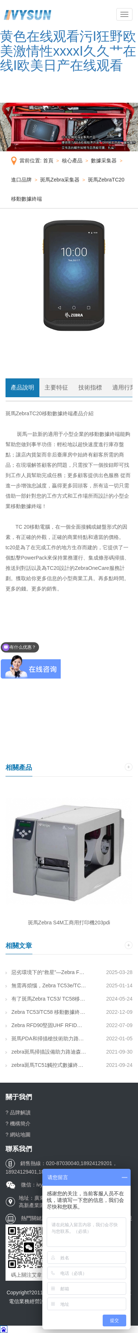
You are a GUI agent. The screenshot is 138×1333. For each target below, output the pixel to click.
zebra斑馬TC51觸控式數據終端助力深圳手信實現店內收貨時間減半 (46, 1065)
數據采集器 (104, 160)
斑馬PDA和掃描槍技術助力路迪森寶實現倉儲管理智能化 (46, 1038)
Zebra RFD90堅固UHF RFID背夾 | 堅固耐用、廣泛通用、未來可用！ (46, 1025)
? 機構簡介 (18, 1123)
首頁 (48, 160)
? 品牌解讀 (18, 1112)
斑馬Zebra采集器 (59, 180)
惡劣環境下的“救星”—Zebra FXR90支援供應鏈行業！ (46, 972)
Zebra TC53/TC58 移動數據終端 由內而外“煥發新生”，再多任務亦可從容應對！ (46, 1012)
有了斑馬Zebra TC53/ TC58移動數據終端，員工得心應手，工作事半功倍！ (46, 999)
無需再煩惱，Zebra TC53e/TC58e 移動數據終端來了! (46, 985)
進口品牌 (21, 180)
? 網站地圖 (18, 1135)
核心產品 (72, 160)
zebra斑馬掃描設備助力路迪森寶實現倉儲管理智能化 (46, 1052)
